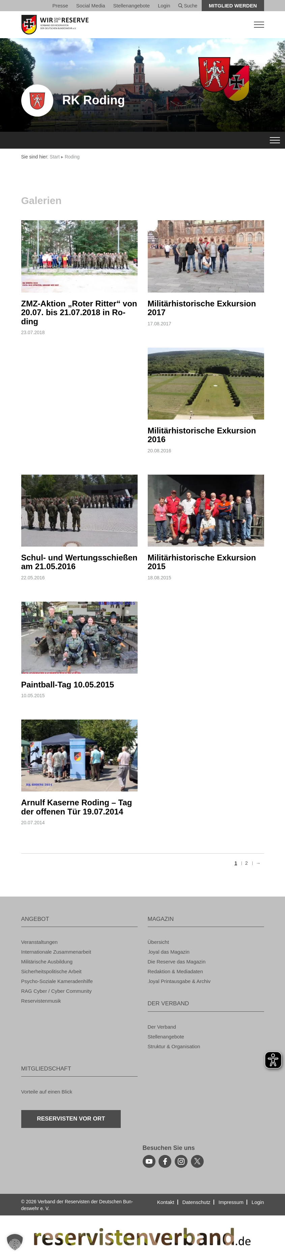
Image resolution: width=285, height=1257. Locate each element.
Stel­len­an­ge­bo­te (131, 5)
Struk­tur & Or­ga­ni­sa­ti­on (174, 1046)
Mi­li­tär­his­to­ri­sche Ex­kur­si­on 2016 (202, 435)
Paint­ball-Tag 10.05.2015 (67, 684)
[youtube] (149, 1161)
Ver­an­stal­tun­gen (39, 942)
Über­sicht (158, 942)
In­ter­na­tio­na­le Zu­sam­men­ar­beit (56, 952)
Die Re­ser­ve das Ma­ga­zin (177, 961)
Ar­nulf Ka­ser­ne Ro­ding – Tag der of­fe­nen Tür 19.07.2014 (76, 807)
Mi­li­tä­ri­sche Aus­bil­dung (47, 961)
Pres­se (60, 5)
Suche (188, 5)
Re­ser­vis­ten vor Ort (71, 1118)
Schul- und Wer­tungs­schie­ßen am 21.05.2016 (79, 562)
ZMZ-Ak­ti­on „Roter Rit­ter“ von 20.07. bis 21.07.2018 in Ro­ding (79, 312)
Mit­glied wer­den (233, 5)
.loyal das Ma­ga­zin (169, 952)
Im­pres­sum (231, 1202)
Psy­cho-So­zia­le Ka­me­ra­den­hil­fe (57, 981)
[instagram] (181, 1161)
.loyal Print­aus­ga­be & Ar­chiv (179, 981)
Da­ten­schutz (196, 1202)
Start (55, 156)
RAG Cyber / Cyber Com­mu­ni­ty (56, 991)
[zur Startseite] (142, 24)
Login (164, 5)
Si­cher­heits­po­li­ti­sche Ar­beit (51, 971)
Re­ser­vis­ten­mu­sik (41, 1001)
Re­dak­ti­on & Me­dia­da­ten (175, 971)
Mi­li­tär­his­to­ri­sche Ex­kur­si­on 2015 (202, 562)
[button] (15, 1242)
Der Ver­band (162, 1027)
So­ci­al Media (90, 5)
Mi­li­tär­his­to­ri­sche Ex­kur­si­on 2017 (202, 308)
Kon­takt (165, 1202)
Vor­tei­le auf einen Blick (47, 1092)
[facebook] (165, 1161)
